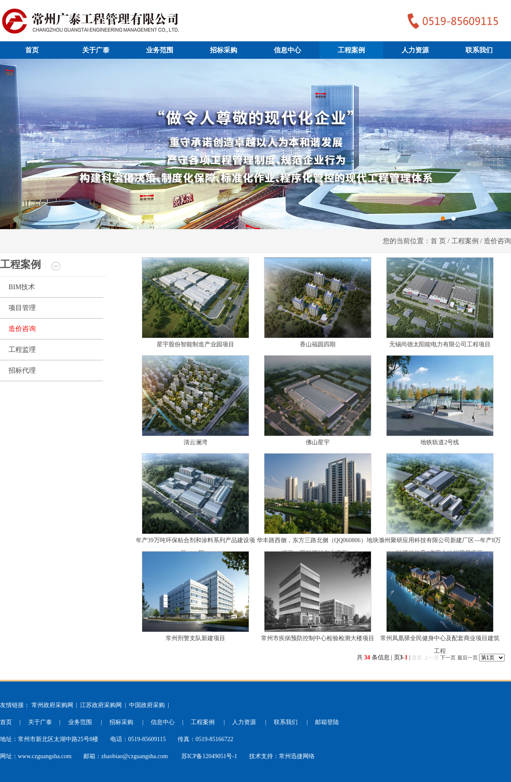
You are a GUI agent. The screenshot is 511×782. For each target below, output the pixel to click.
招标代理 (22, 370)
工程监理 (22, 349)
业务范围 (159, 50)
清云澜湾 (195, 442)
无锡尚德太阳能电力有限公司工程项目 (440, 344)
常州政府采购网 (52, 705)
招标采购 (223, 50)
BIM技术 (22, 286)
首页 (32, 50)
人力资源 (415, 50)
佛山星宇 (318, 442)
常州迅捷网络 (297, 756)
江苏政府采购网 (101, 705)
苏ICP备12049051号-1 (209, 756)
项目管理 (22, 307)
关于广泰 (95, 50)
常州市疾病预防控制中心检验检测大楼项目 (317, 638)
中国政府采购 (147, 705)
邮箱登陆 (327, 722)
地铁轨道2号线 (439, 442)
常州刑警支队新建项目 (195, 638)
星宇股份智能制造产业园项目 (195, 344)
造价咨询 (22, 328)
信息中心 (287, 50)
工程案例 (351, 50)
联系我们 (479, 50)
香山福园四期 (318, 344)
